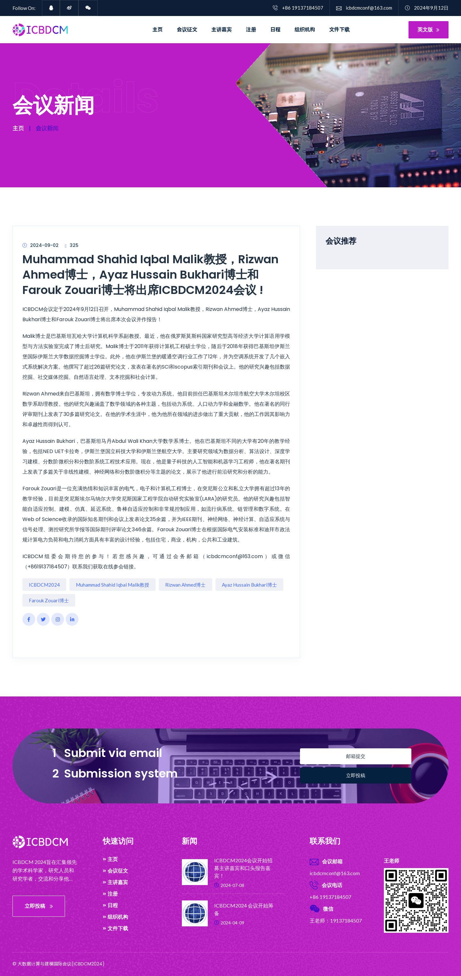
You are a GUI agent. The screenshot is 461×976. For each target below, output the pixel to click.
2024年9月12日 (427, 8)
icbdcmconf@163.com (364, 8)
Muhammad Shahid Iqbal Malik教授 (112, 585)
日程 (275, 29)
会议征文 (187, 29)
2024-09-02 (40, 245)
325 (71, 245)
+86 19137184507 (298, 7)
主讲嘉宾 (221, 29)
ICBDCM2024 (44, 585)
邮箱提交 (355, 756)
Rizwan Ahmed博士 (185, 585)
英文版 (428, 29)
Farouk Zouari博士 (49, 600)
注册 (251, 29)
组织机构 (305, 29)
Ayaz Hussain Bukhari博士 (249, 585)
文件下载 (339, 29)
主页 (157, 29)
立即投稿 (355, 775)
